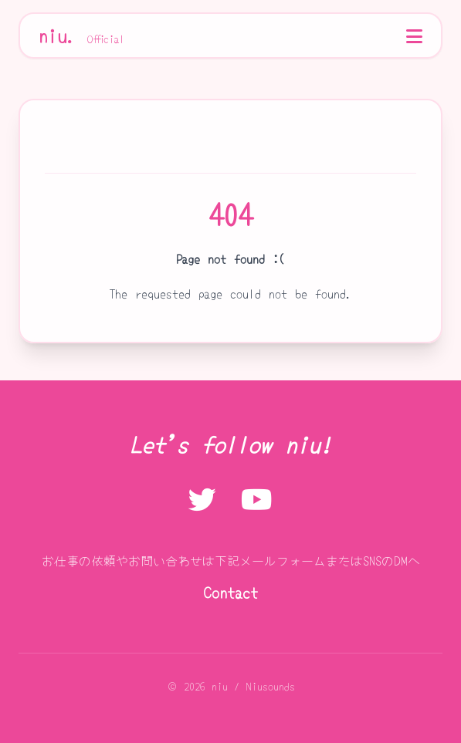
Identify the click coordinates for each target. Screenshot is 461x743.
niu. (82, 35)
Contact (231, 592)
